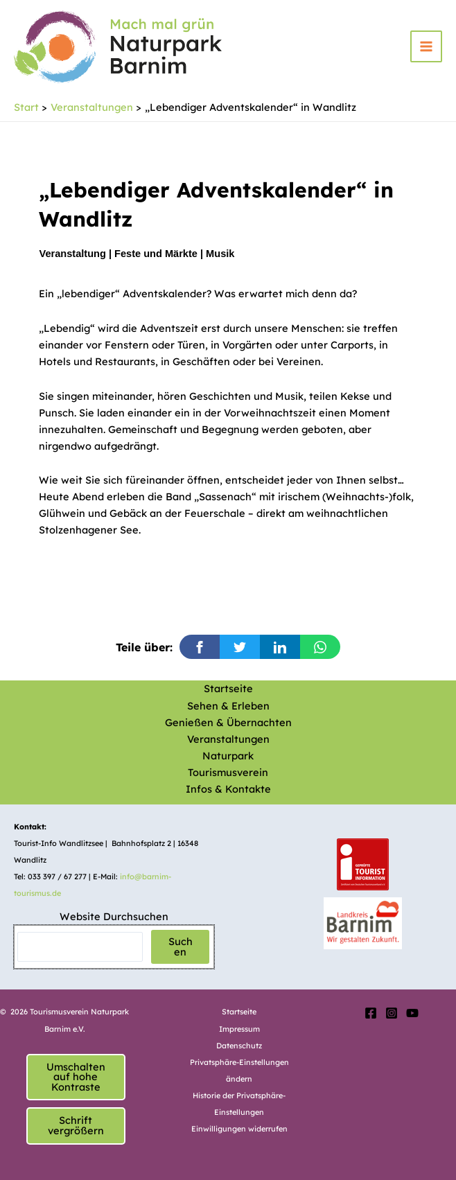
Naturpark (228, 755)
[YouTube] (412, 1013)
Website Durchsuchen (114, 916)
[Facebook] (371, 1013)
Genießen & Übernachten (228, 722)
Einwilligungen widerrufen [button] (239, 1129)
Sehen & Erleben (228, 705)
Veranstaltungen (228, 739)
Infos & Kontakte (228, 788)
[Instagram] (391, 1013)
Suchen (180, 946)
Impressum (239, 1029)
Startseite (228, 688)
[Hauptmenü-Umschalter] (426, 46)
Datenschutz (239, 1045)
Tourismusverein (228, 772)
